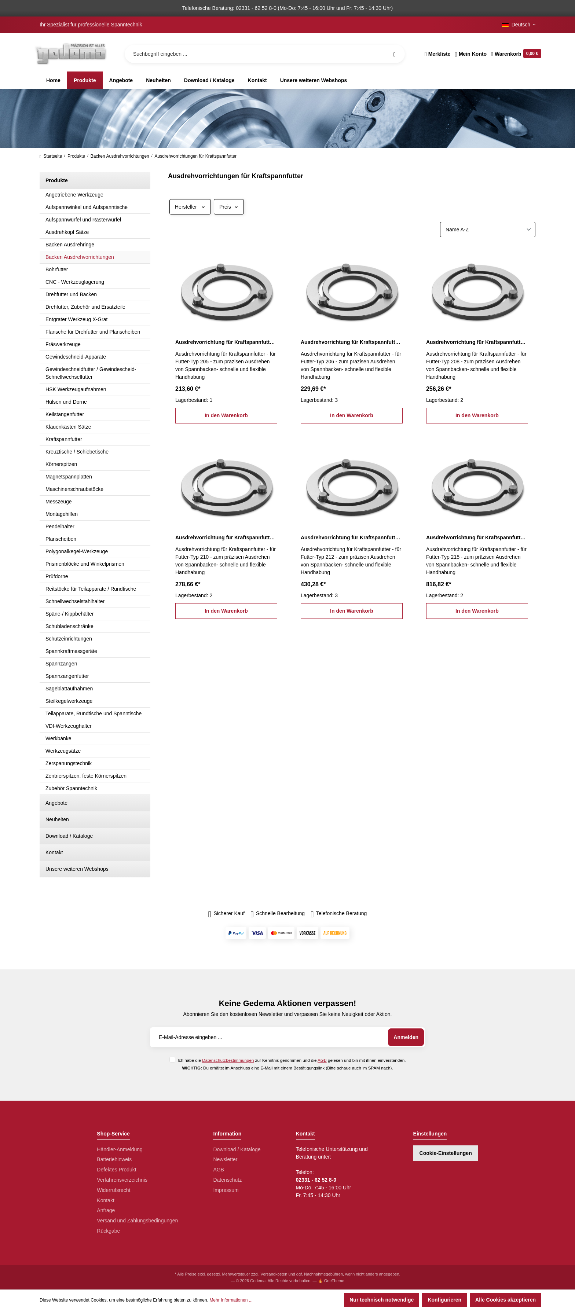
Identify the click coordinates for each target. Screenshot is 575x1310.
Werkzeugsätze (63, 751)
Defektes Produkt (116, 1170)
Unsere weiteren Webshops (77, 869)
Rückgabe (108, 1231)
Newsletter (225, 1159)
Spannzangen (61, 664)
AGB (322, 1060)
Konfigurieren (444, 1300)
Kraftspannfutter (63, 439)
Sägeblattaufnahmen (69, 688)
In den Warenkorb (226, 415)
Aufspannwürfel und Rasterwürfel (83, 220)
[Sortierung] (487, 229)
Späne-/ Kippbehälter (69, 614)
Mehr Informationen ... (230, 1300)
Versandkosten (274, 1274)
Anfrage (106, 1210)
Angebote (56, 803)
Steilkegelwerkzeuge (68, 701)
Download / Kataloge (69, 836)
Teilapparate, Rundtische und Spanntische (93, 713)
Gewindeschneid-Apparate (75, 357)
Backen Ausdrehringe (69, 244)
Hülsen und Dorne (66, 402)
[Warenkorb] (515, 54)
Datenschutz (227, 1180)
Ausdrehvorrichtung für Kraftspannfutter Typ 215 (477, 537)
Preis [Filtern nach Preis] (228, 207)
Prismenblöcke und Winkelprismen (84, 564)
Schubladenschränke (69, 626)
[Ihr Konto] (471, 54)
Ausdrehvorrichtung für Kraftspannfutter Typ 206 (352, 342)
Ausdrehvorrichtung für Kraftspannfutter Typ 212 (352, 537)
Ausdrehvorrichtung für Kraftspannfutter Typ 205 (226, 342)
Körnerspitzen (61, 464)
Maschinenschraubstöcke (74, 489)
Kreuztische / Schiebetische (77, 452)
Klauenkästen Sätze (68, 427)
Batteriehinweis (114, 1159)
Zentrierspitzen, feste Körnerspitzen (86, 776)
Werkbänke (58, 738)
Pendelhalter (59, 526)
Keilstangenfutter (64, 414)
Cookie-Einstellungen (446, 1153)
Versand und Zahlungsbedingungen (137, 1220)
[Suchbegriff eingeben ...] (265, 54)
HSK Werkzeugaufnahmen (75, 389)
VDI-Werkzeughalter (68, 726)
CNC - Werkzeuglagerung (74, 282)
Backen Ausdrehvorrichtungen (79, 257)
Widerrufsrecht (113, 1190)
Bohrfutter (56, 269)
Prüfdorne (56, 576)
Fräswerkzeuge (63, 344)
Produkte (56, 180)
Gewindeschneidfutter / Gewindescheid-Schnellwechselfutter (90, 373)
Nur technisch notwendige (381, 1300)
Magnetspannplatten (68, 477)
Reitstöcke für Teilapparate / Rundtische (90, 589)
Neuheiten (57, 819)
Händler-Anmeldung (120, 1149)
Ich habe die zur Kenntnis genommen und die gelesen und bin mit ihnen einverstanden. (291, 1060)
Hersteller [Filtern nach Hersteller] (190, 207)
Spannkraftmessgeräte (71, 651)
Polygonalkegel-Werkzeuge (76, 551)
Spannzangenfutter (67, 676)
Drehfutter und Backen (71, 294)
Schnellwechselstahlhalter (75, 601)
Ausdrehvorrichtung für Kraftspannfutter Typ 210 (226, 537)
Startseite (51, 156)
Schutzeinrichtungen (68, 639)
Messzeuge (58, 501)
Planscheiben (60, 539)
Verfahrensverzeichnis (122, 1180)
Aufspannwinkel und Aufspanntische (86, 207)
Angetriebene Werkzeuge (74, 195)
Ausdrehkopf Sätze (67, 232)
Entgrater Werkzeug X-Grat (76, 319)
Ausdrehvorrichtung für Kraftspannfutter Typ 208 (477, 342)
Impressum (225, 1190)
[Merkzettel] (437, 54)
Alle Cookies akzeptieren (505, 1300)
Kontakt (54, 852)
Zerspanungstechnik (68, 763)
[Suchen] (394, 54)
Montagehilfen (61, 514)
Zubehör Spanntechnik (71, 788)
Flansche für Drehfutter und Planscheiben (92, 332)
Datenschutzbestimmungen (228, 1060)
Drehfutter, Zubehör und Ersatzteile (85, 307)
